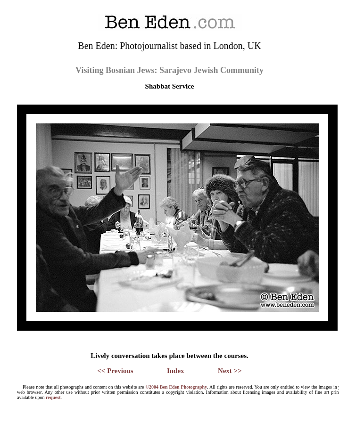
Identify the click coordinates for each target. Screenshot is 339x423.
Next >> (230, 370)
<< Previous (115, 370)
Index (175, 370)
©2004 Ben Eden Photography (176, 387)
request (53, 397)
